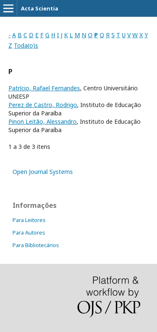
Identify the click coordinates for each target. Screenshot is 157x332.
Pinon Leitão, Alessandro (42, 121)
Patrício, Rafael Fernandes (44, 88)
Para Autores (29, 232)
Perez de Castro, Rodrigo (42, 105)
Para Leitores (29, 220)
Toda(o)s (26, 45)
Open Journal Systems (43, 172)
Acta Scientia (39, 8)
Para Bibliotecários (36, 245)
